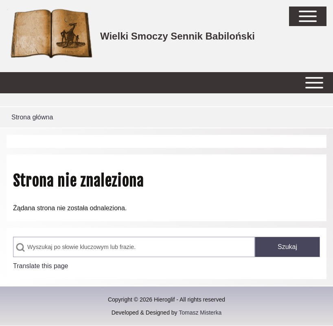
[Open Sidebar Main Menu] (307, 16)
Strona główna (32, 117)
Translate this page (40, 265)
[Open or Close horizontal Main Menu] (166, 82)
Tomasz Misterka (200, 312)
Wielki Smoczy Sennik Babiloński (177, 36)
